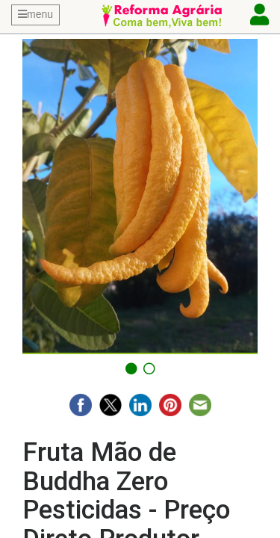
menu (35, 14)
